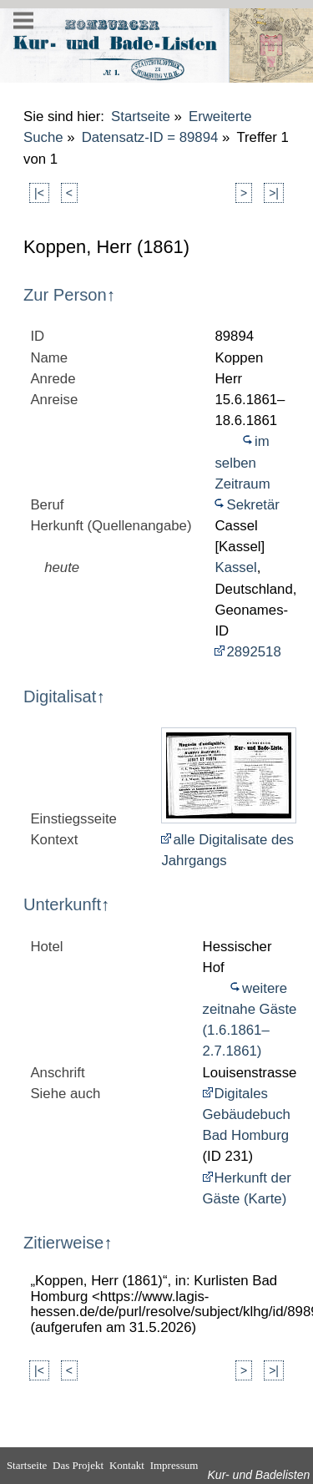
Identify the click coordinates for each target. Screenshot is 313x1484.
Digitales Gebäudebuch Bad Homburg (246, 1114)
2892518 (253, 652)
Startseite (140, 116)
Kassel (235, 567)
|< (39, 193)
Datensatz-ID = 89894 (150, 137)
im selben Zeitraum (242, 462)
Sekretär (252, 505)
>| (274, 193)
